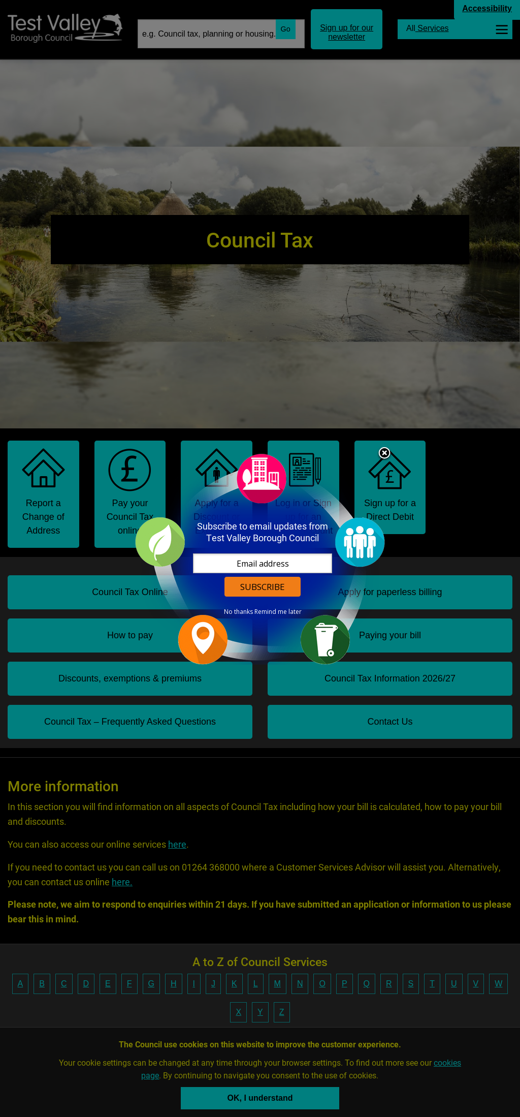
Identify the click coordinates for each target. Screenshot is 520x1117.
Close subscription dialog (384, 453)
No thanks (238, 612)
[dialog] (260, 559)
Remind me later (278, 612)
